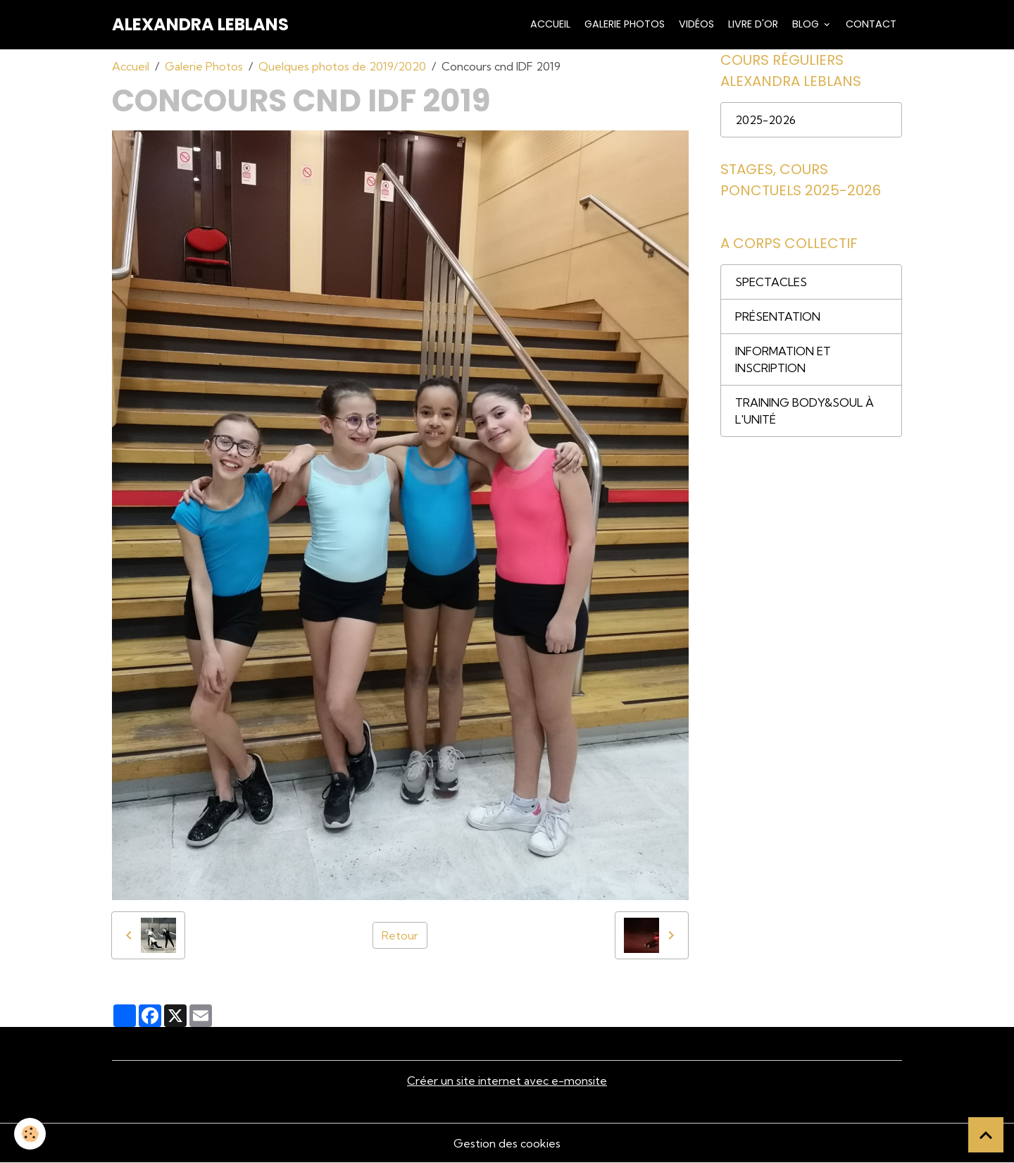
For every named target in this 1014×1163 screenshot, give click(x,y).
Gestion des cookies (507, 1143)
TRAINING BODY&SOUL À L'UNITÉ (804, 410)
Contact (869, 24)
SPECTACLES (771, 282)
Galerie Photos (623, 24)
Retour (400, 935)
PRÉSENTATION (777, 316)
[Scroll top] (985, 1134)
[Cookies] (30, 1134)
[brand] (200, 24)
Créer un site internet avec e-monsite (507, 1080)
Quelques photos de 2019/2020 (342, 66)
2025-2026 (765, 120)
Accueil (548, 24)
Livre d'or (751, 24)
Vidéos (695, 24)
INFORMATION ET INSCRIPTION (783, 359)
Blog (805, 24)
